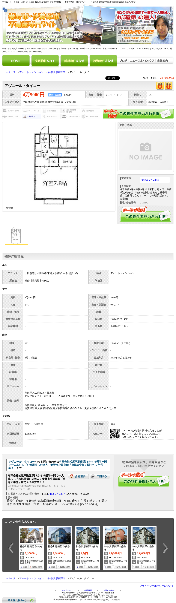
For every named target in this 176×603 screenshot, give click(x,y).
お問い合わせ (109, 590)
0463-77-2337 (150, 180)
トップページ (67, 590)
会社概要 (88, 590)
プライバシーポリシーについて (157, 585)
